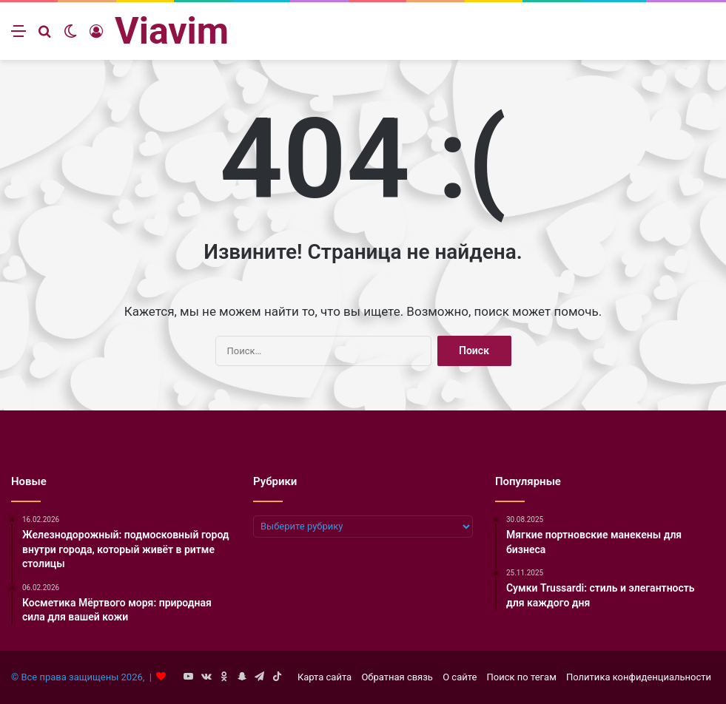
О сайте (460, 677)
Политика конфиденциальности (638, 677)
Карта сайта (325, 677)
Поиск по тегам (522, 677)
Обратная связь (397, 677)
